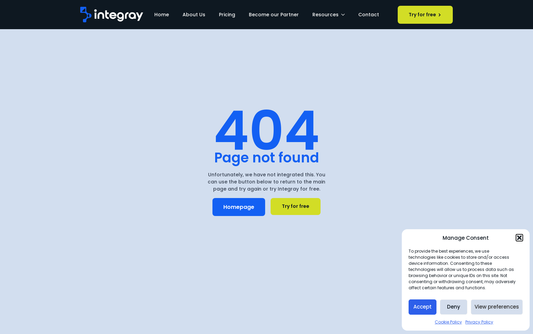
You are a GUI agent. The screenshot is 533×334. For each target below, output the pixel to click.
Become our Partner (274, 14)
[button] (519, 237)
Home (161, 14)
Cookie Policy (448, 322)
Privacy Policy (479, 322)
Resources (325, 14)
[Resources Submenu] (345, 14)
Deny (453, 306)
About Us (194, 14)
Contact (368, 14)
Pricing (227, 14)
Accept (422, 306)
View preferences (497, 306)
